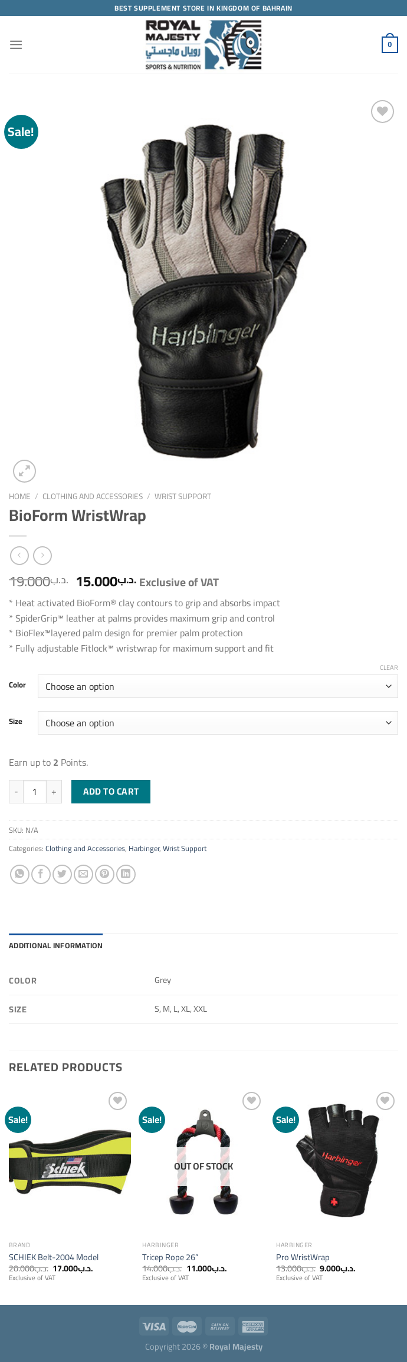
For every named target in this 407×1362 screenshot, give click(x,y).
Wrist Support (183, 496)
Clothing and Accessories (92, 496)
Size (15, 721)
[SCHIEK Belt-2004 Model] (70, 1162)
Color (17, 685)
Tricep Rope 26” (170, 1257)
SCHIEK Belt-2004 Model (54, 1257)
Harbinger (144, 848)
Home (20, 496)
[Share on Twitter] (62, 874)
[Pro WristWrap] (337, 1162)
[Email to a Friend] (83, 874)
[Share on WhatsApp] (19, 874)
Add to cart (111, 791)
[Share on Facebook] (41, 874)
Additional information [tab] (56, 945)
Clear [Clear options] (389, 667)
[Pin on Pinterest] (104, 874)
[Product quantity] (35, 791)
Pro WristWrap (303, 1257)
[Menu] (16, 44)
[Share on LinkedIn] (126, 874)
